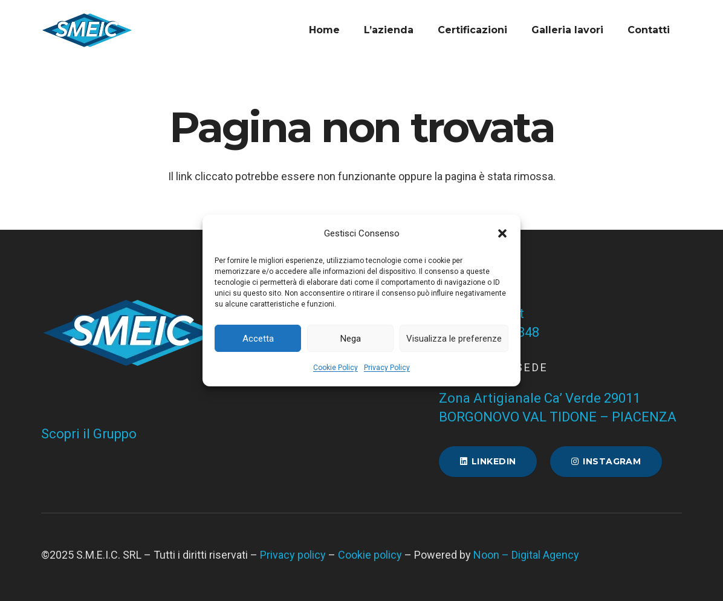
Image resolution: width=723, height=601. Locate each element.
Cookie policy (370, 554)
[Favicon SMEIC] (87, 30)
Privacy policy (293, 554)
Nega (350, 338)
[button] (502, 233)
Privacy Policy (387, 367)
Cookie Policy (335, 367)
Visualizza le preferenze (454, 338)
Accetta (258, 338)
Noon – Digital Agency (526, 554)
